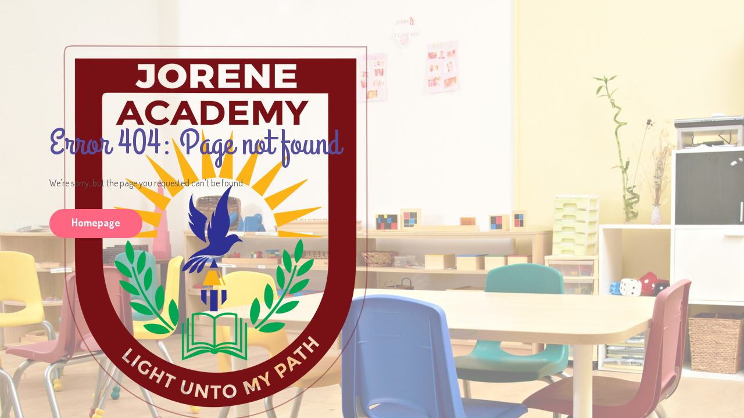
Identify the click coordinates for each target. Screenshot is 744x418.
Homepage (95, 222)
